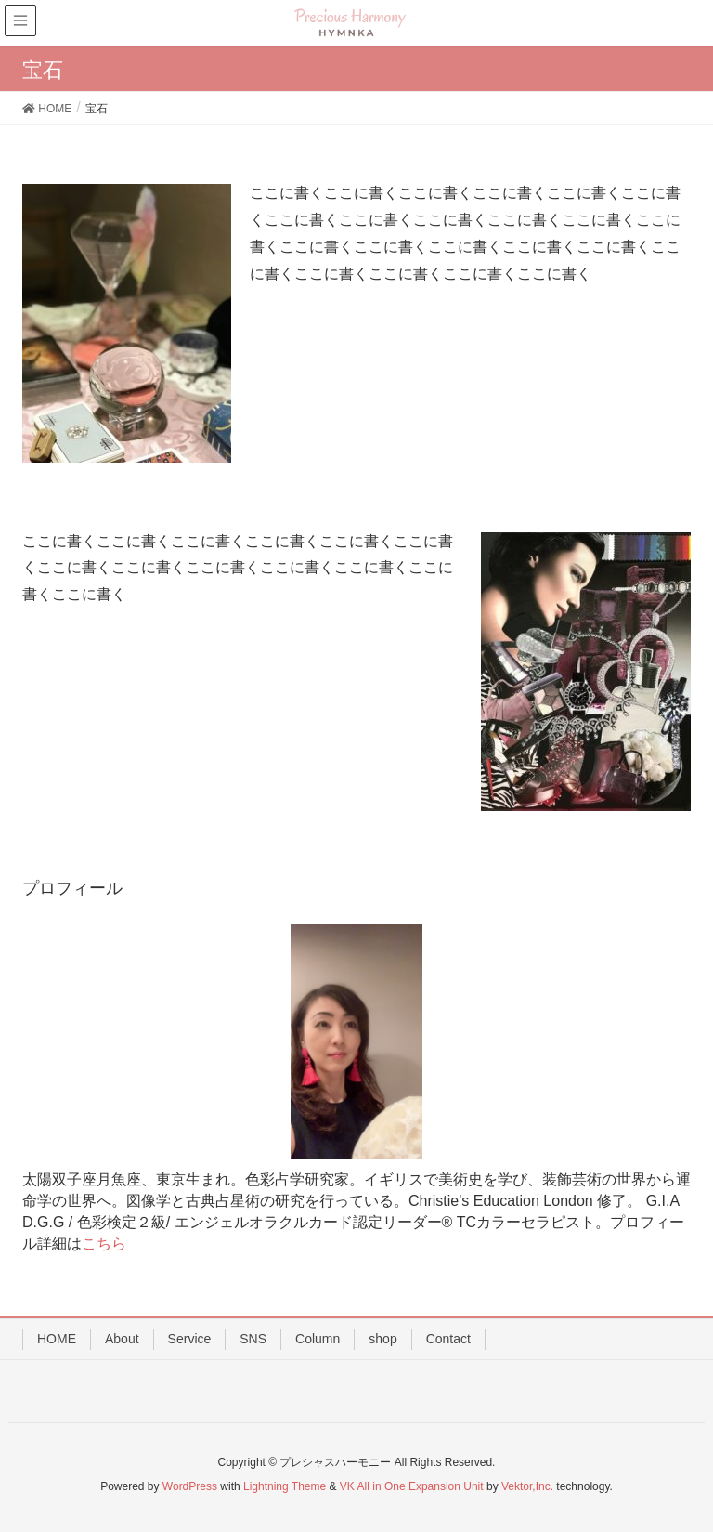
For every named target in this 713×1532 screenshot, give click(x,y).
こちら (104, 1243)
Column (317, 1338)
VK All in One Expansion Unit (412, 1486)
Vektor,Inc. (527, 1486)
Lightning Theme (284, 1486)
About (122, 1338)
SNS (253, 1338)
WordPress (189, 1486)
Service (190, 1338)
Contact (448, 1338)
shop (382, 1338)
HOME (56, 1338)
